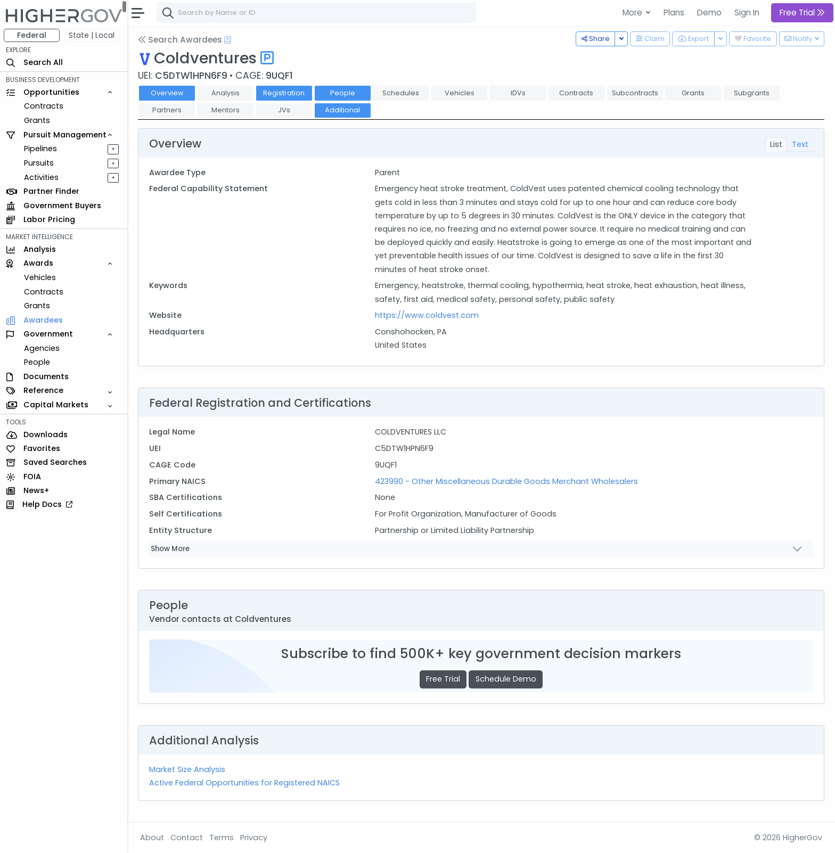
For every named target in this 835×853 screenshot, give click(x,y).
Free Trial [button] (802, 12)
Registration (284, 92)
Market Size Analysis (188, 769)
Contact (187, 837)
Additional (343, 109)
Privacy (254, 837)
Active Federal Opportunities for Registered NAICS (245, 782)
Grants (37, 120)
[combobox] (317, 13)
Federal (32, 35)
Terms (222, 837)
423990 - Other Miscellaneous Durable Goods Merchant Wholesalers (506, 481)
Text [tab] (800, 144)
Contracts (44, 106)
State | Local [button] (93, 35)
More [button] (633, 12)
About (153, 837)
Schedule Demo (506, 679)
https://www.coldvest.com (427, 315)
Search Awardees (180, 39)
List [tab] (776, 144)
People (37, 362)
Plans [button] (674, 12)
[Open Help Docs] (228, 40)
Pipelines (41, 148)
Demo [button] (709, 12)
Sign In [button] (746, 12)
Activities (41, 177)
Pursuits (39, 163)
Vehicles (40, 277)
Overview (167, 92)
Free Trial (444, 679)
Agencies (42, 348)
